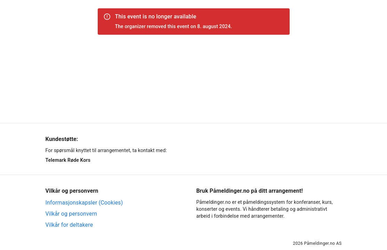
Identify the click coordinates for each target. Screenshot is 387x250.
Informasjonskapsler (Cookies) (84, 202)
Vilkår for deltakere (69, 225)
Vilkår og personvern (71, 213)
